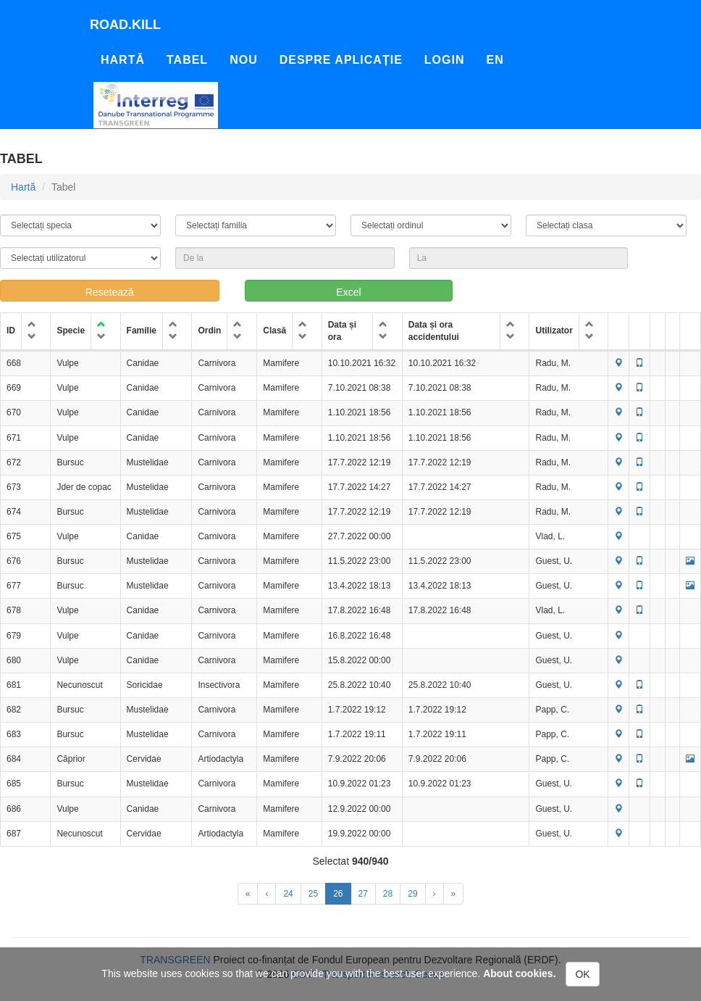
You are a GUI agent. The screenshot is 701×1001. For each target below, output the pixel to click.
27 (363, 894)
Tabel (187, 60)
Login (444, 60)
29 (412, 894)
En (494, 60)
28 (388, 894)
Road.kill (125, 24)
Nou (244, 60)
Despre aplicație (341, 60)
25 (313, 894)
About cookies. (519, 973)
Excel (348, 292)
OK (582, 974)
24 (288, 894)
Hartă (123, 60)
